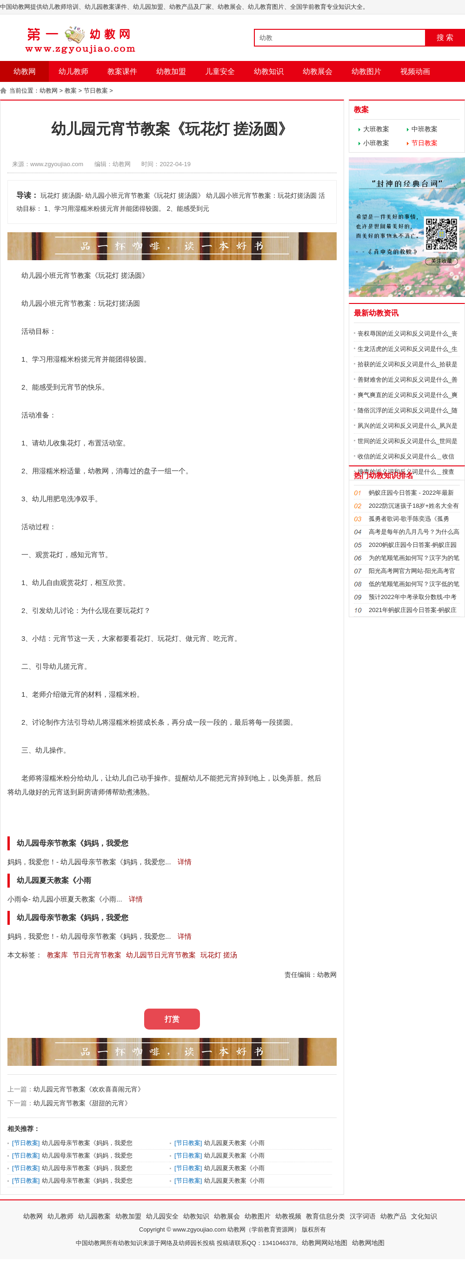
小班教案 (376, 143)
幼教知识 (269, 71)
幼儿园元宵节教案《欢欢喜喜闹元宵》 (88, 1089)
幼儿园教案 (94, 1216)
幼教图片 (366, 71)
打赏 (172, 1019)
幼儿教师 (73, 71)
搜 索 (445, 37)
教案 (71, 90)
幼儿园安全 (162, 1216)
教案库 (57, 955)
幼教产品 (393, 1216)
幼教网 (24, 71)
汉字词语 (363, 1216)
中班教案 (425, 129)
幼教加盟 (171, 71)
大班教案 (376, 129)
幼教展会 (317, 71)
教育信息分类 (325, 1216)
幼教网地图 (368, 1242)
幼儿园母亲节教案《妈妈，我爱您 (87, 1142)
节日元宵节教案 (97, 955)
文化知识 (424, 1216)
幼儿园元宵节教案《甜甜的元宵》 (82, 1103)
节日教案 (96, 90)
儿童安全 (220, 71)
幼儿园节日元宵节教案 (161, 955)
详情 (184, 862)
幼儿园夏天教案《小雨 (234, 1142)
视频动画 (415, 71)
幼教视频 (288, 1216)
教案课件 (122, 71)
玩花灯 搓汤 (218, 955)
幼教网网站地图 (324, 1242)
